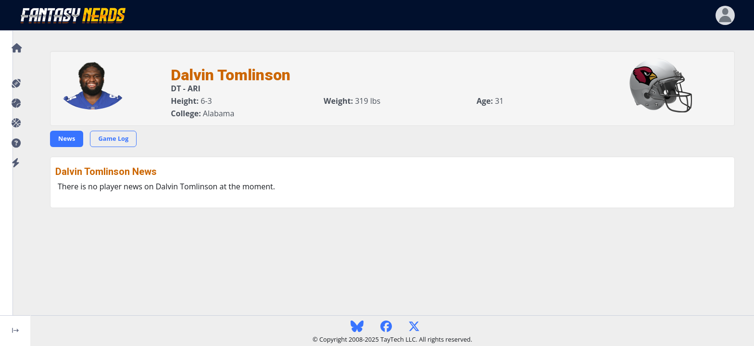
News (66, 138)
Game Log (113, 138)
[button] (15, 143)
